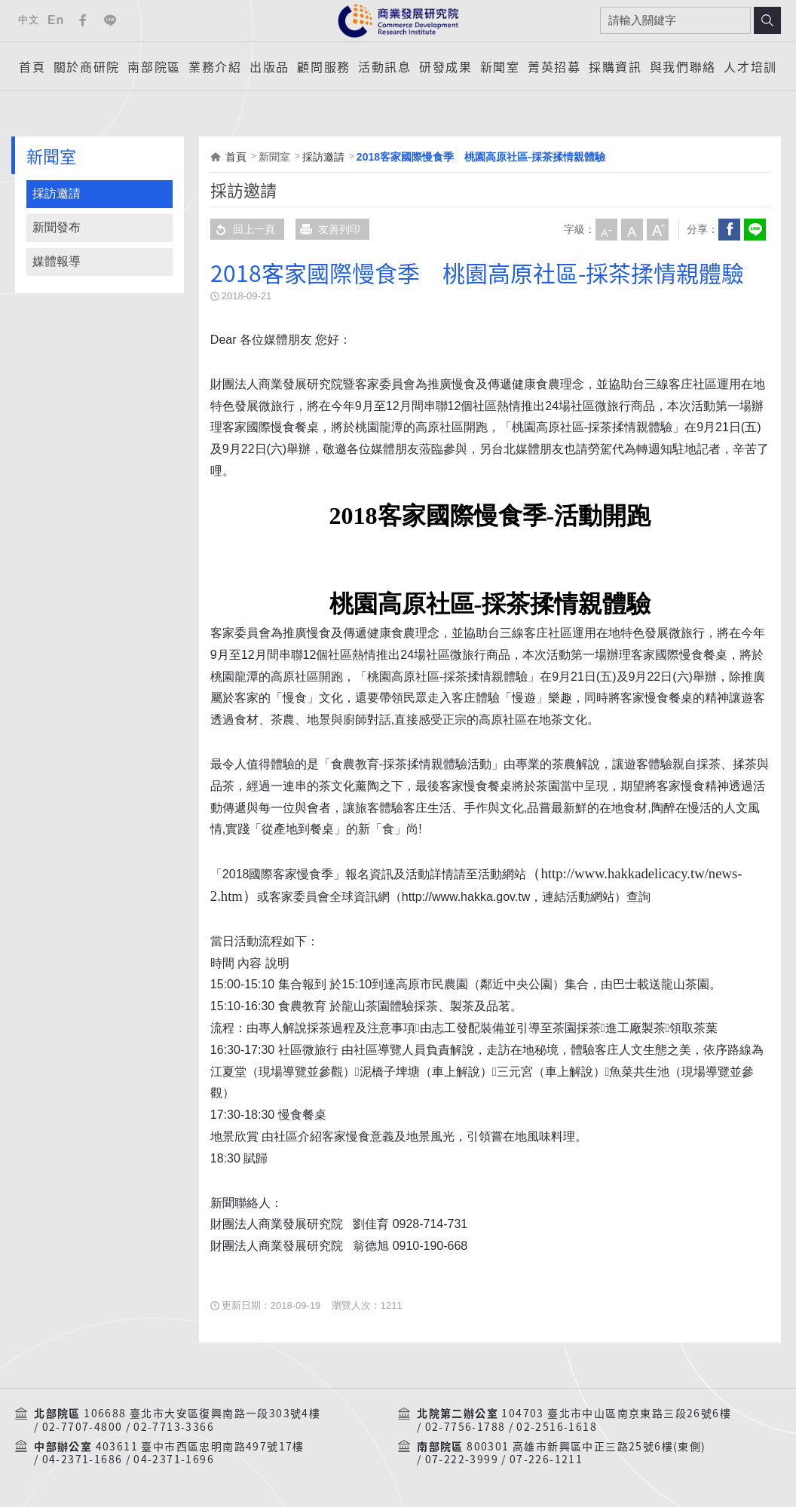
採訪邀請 (56, 193)
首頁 (32, 66)
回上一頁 (242, 229)
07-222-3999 (461, 1459)
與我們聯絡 (683, 66)
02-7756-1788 (465, 1427)
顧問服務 (323, 66)
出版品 (269, 66)
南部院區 (153, 66)
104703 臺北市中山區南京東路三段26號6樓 (616, 1413)
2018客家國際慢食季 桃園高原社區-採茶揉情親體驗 (481, 157)
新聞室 (500, 66)
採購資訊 (615, 66)
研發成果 (445, 66)
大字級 (657, 229)
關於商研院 (87, 66)
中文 (28, 20)
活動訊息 (384, 66)
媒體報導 (56, 261)
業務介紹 (214, 66)
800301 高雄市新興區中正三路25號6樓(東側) (586, 1446)
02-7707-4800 (82, 1427)
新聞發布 (56, 227)
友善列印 (327, 229)
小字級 (606, 229)
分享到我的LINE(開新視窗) (754, 229)
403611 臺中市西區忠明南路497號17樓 (200, 1446)
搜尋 (767, 20)
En (55, 20)
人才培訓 (750, 66)
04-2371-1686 (82, 1459)
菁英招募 (554, 66)
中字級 (631, 229)
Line (110, 20)
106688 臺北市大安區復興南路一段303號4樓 (202, 1413)
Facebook (82, 20)
